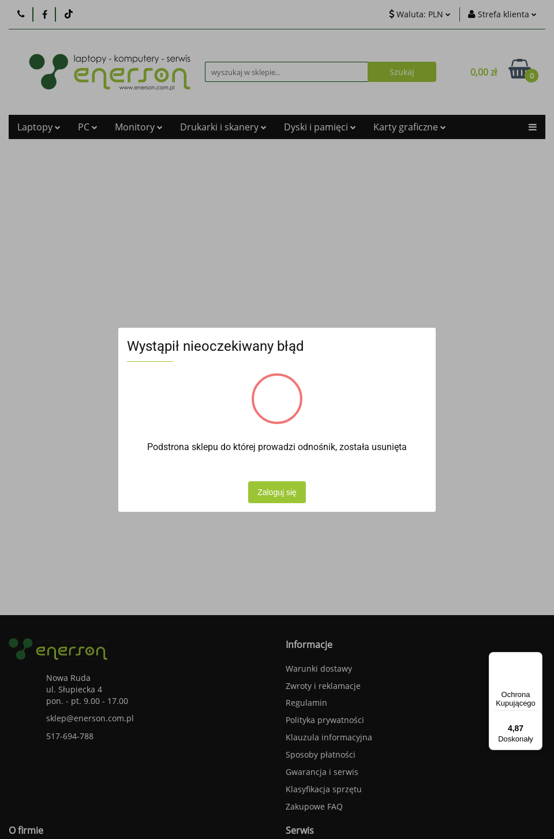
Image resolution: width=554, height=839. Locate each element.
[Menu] (535, 659)
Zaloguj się (277, 492)
